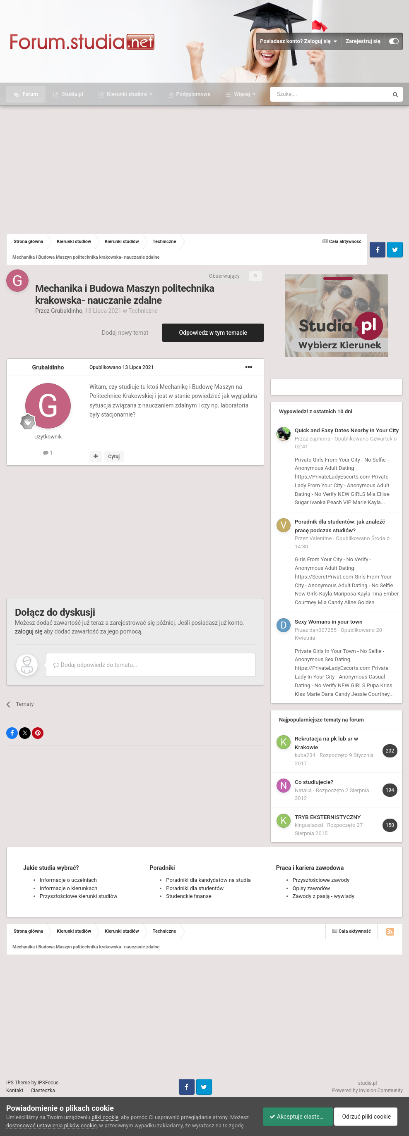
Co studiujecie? (314, 782)
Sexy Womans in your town (329, 621)
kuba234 (305, 755)
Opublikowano (121, 367)
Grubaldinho (66, 310)
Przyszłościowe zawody (321, 880)
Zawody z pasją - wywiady (323, 896)
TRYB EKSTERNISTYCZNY (328, 817)
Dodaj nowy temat (125, 332)
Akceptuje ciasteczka (294, 1112)
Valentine (321, 538)
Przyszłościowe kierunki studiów (78, 896)
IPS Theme (18, 1083)
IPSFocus (48, 1083)
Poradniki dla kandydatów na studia (208, 880)
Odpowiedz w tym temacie (213, 332)
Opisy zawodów (311, 888)
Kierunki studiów (127, 94)
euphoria (320, 439)
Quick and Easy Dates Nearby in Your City (347, 430)
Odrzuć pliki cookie (369, 1112)
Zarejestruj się (363, 41)
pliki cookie (104, 1109)
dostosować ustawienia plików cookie (71, 1117)
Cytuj (114, 457)
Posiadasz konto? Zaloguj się (298, 41)
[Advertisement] (204, 168)
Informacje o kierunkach (68, 888)
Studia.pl (71, 94)
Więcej (242, 94)
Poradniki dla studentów (195, 888)
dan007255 (323, 630)
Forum (29, 94)
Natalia (303, 790)
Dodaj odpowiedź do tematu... (95, 665)
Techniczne (143, 310)
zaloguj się (28, 631)
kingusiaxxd (309, 825)
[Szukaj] (309, 94)
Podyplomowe (192, 94)
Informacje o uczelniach (68, 880)
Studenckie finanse (188, 896)
